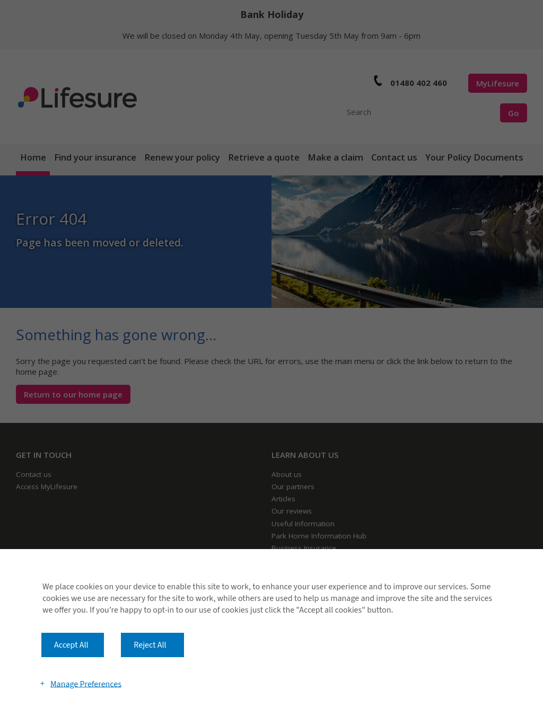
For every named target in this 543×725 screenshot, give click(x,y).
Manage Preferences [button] (85, 683)
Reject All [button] (150, 645)
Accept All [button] (71, 645)
